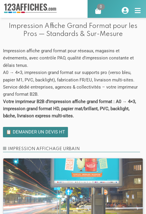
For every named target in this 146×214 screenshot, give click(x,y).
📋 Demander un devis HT (35, 132)
